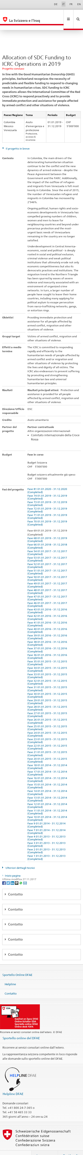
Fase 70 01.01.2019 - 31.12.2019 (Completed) (47, 513)
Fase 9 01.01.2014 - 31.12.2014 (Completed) (47, 815)
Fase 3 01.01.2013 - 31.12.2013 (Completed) (47, 835)
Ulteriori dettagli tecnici (20, 858)
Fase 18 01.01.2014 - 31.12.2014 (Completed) (47, 757)
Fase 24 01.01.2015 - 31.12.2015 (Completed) (47, 724)
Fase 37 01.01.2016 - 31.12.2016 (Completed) (47, 640)
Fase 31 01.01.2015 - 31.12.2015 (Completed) (47, 679)
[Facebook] (4, 873)
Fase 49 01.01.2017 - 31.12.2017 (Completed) (47, 575)
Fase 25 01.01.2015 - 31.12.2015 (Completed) (47, 718)
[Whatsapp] (21, 873)
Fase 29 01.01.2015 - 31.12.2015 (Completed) (47, 692)
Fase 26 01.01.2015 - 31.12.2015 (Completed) (47, 711)
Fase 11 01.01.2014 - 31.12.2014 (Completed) (47, 802)
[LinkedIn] (13, 873)
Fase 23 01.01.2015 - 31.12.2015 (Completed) (47, 731)
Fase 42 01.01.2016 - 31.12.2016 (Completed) (47, 608)
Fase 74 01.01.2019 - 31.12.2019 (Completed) (47, 487)
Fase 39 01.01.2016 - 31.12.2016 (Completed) (47, 627)
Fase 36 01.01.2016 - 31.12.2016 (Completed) (47, 647)
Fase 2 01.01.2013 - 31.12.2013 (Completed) (47, 841)
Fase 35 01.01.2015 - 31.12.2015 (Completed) (47, 653)
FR (71, 4)
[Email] (25, 873)
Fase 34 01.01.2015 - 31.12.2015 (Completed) (47, 660)
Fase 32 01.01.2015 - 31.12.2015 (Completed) (47, 672)
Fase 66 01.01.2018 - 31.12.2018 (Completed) (47, 536)
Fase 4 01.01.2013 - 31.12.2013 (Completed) (47, 828)
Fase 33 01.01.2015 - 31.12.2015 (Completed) (47, 666)
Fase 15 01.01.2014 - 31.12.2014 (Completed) (47, 776)
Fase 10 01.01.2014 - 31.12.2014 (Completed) (47, 809)
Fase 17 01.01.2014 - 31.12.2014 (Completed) (47, 763)
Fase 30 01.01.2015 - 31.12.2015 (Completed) (47, 686)
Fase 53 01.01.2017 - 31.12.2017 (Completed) (47, 549)
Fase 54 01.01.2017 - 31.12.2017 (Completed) (47, 543)
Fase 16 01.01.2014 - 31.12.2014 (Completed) (47, 770)
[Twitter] (8, 873)
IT (63, 4)
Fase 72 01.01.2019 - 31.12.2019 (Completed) (47, 500)
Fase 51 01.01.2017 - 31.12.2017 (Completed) (47, 562)
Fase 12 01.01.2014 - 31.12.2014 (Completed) (47, 796)
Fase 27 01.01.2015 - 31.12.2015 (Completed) (47, 705)
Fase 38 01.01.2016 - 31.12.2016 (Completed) (47, 634)
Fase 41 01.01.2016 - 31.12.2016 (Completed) (47, 614)
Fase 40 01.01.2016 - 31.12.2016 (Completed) (47, 621)
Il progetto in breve (17, 139)
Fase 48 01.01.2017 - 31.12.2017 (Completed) (47, 582)
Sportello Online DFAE (17, 965)
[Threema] (17, 873)
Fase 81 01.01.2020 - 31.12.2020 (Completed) (47, 481)
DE (56, 4)
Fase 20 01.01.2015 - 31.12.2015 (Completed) (47, 750)
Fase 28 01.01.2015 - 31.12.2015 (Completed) (47, 698)
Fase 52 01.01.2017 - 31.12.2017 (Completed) (47, 556)
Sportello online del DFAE (21, 1028)
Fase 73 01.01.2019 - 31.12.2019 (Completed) (47, 494)
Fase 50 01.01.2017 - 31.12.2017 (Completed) (47, 569)
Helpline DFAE (13, 1084)
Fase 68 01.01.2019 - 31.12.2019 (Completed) (47, 530)
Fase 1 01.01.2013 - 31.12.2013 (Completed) (47, 848)
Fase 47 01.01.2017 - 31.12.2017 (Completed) (47, 588)
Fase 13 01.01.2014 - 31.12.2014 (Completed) (47, 789)
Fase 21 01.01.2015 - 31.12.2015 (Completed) (47, 744)
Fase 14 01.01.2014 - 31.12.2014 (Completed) (47, 783)
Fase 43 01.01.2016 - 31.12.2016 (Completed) (47, 601)
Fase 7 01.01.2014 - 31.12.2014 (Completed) (47, 822)
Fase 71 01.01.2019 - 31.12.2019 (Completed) (47, 507)
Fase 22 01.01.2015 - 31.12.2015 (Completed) (47, 737)
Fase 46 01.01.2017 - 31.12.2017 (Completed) (47, 595)
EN (79, 4)
